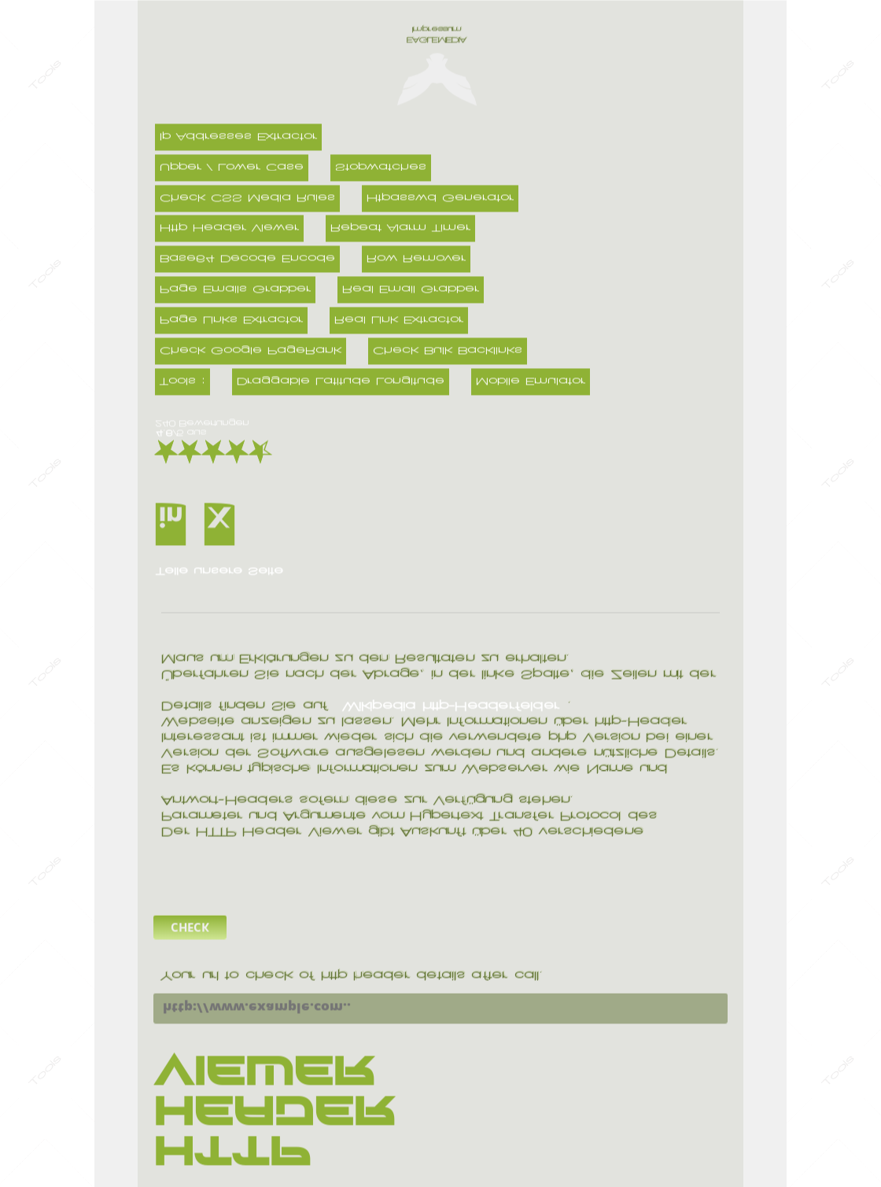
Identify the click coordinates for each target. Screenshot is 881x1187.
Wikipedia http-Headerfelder (450, 706)
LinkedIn (180, 516)
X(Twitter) (229, 516)
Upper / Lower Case (232, 167)
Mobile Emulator (530, 381)
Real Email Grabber (410, 290)
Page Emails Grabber (235, 290)
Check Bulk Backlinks (447, 351)
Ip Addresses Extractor (238, 137)
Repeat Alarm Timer (400, 229)
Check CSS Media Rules (247, 198)
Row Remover (416, 259)
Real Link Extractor (398, 321)
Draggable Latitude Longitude (340, 381)
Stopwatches (380, 167)
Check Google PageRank (250, 351)
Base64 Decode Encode (247, 259)
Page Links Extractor (231, 321)
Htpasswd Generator (440, 198)
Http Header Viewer (229, 229)
